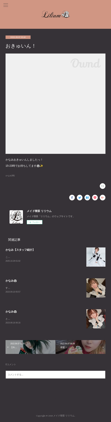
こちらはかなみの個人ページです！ (24, 257)
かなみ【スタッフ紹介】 (20, 249)
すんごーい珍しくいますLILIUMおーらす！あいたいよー (34, 288)
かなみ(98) (10, 176)
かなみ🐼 (11, 280)
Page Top (55, 400)
